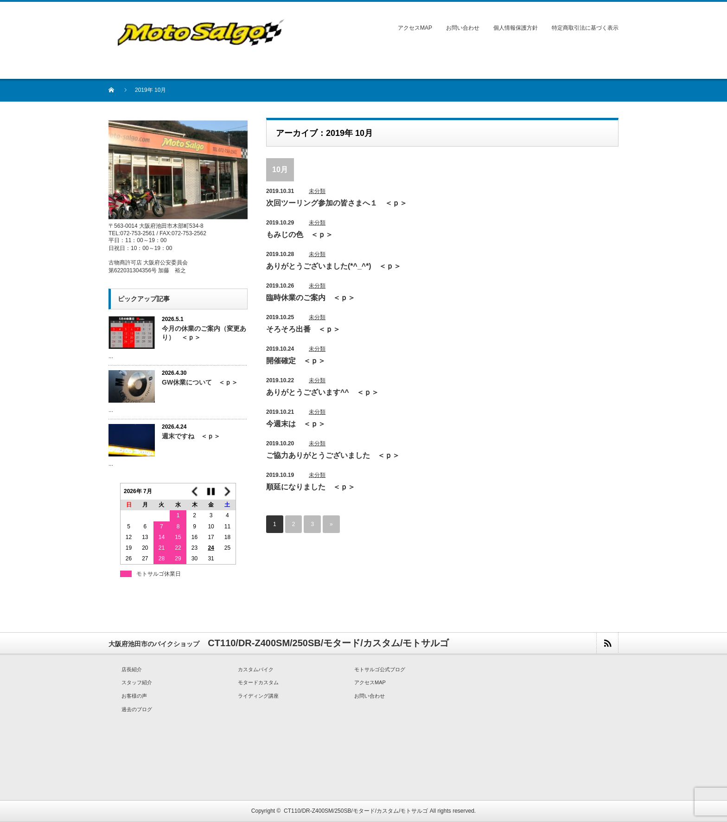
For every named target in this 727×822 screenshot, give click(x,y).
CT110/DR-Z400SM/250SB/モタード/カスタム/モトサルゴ (356, 811)
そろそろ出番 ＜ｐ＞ (303, 329)
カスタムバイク (256, 669)
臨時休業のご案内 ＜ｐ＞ (310, 298)
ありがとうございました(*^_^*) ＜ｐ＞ (333, 266)
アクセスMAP (415, 28)
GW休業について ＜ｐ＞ (200, 382)
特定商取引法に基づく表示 (585, 28)
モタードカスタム (258, 682)
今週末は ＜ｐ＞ (295, 424)
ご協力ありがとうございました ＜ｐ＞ (333, 455)
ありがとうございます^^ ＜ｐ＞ (322, 392)
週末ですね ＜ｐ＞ (191, 436)
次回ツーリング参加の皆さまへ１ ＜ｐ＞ (336, 203)
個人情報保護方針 (515, 28)
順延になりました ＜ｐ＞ (310, 487)
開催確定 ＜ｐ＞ (295, 361)
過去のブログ (136, 709)
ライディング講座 (258, 696)
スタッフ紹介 (136, 682)
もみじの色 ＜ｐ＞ (299, 234)
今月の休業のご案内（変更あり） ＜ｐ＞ (204, 333)
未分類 (317, 191)
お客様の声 (134, 696)
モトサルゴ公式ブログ (379, 669)
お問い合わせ (462, 28)
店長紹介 (131, 669)
